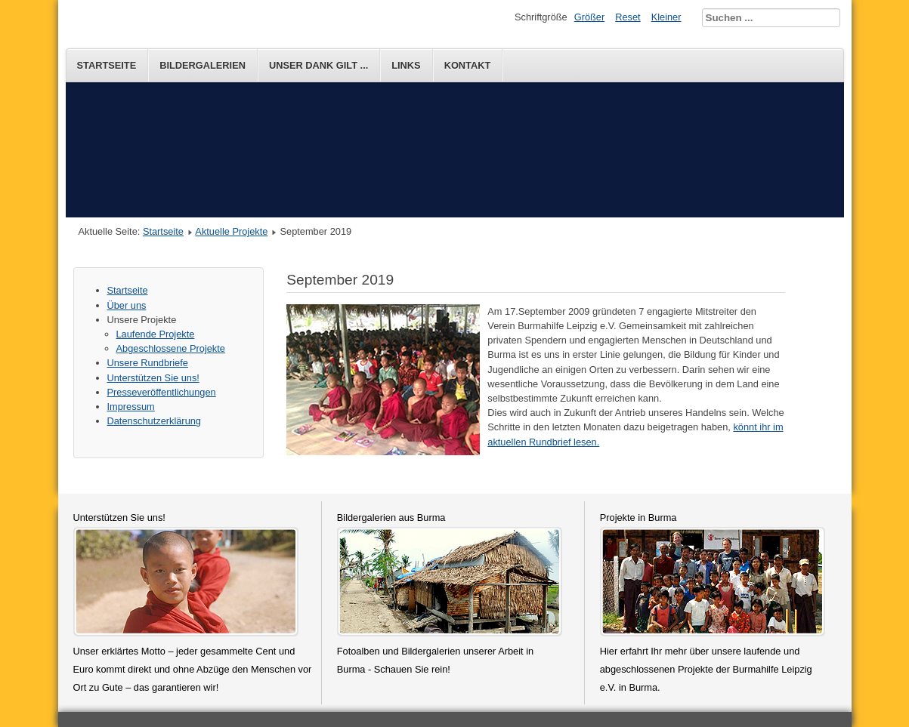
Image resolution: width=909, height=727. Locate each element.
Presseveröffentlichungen (161, 392)
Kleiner (666, 17)
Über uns (127, 305)
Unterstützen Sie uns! (153, 378)
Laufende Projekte (155, 334)
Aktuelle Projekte (231, 231)
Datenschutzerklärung (154, 421)
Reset (627, 17)
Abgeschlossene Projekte (170, 348)
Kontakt (467, 65)
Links (405, 65)
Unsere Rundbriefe (147, 362)
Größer (589, 17)
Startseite (107, 65)
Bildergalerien (202, 65)
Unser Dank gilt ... (318, 65)
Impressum (131, 406)
